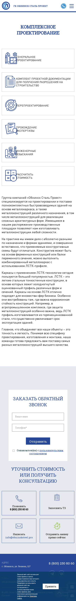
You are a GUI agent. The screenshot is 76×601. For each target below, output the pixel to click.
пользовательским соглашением (46, 452)
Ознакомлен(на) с (40, 452)
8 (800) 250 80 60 (61, 563)
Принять (50, 586)
